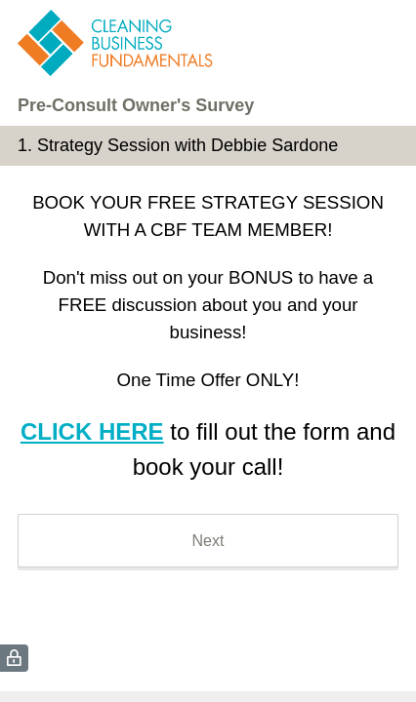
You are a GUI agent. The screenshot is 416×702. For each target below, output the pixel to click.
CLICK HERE (92, 431)
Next (208, 540)
